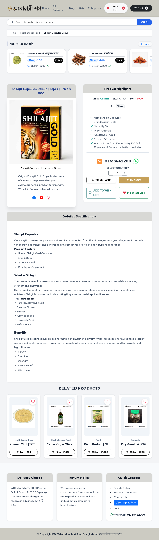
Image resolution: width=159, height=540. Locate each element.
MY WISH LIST (134, 193)
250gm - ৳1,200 (98, 452)
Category (95, 8)
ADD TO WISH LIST (100, 193)
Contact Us (120, 497)
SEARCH (144, 22)
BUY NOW (134, 179)
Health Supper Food (30, 32)
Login (117, 508)
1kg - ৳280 (23, 452)
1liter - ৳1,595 (61, 452)
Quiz (81, 8)
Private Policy (122, 487)
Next (145, 44)
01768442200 (36, 66)
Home (45, 8)
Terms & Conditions (125, 492)
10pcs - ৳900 (101, 179)
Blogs (72, 8)
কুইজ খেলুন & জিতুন (126, 502)
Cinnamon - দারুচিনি (101, 53)
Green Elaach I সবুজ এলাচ (42, 53)
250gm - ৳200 (135, 452)
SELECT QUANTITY (118, 168)
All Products (58, 8)
